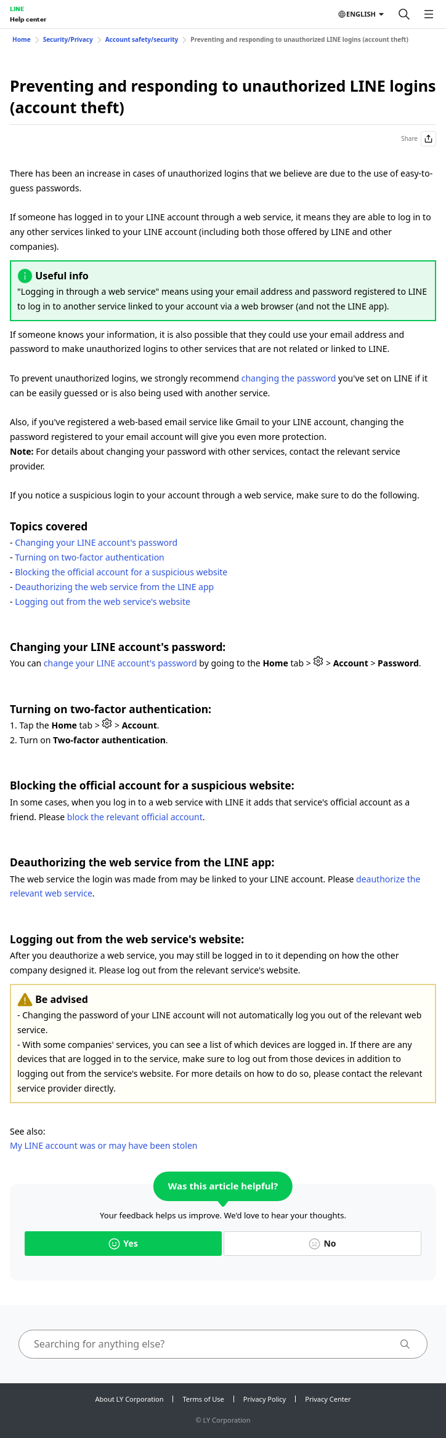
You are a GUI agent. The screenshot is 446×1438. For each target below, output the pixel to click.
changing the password (288, 378)
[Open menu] (428, 14)
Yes (122, 1243)
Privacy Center (328, 1399)
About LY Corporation (129, 1399)
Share (418, 138)
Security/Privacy (68, 39)
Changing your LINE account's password (96, 542)
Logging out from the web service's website (102, 601)
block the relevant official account (135, 817)
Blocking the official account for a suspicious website (121, 572)
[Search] (404, 14)
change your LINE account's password (120, 663)
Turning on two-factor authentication (89, 557)
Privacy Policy (264, 1399)
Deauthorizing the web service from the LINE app (114, 587)
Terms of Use (203, 1399)
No (322, 1243)
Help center (28, 19)
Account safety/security (142, 39)
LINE (17, 8)
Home (21, 39)
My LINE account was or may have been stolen (103, 1145)
